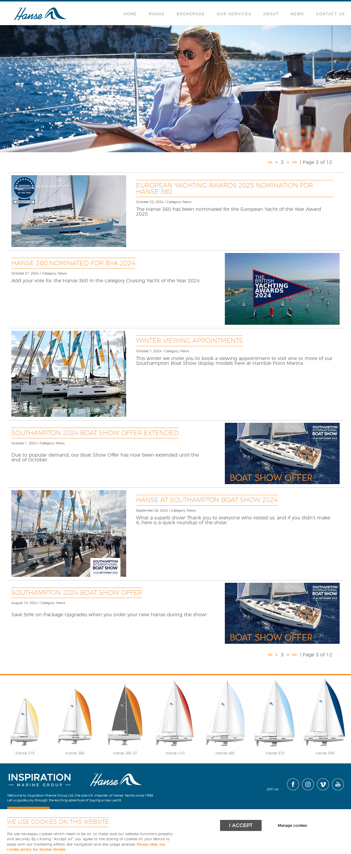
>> (294, 162)
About (271, 14)
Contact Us (330, 14)
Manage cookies (292, 825)
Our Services (234, 14)
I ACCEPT (241, 825)
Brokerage (191, 14)
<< (270, 162)
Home (130, 14)
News (297, 14)
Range (157, 14)
